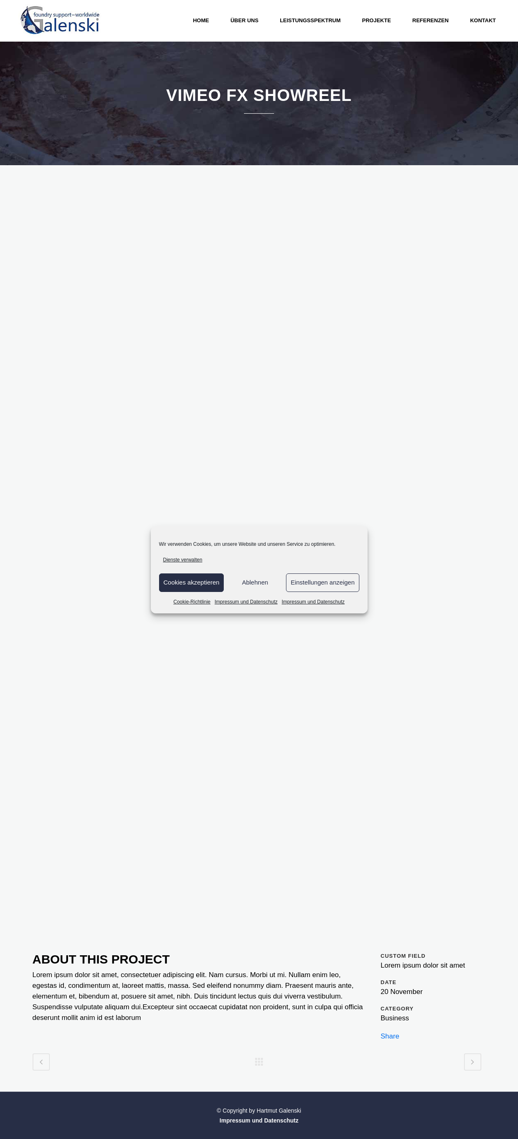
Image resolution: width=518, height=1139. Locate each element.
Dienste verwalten (182, 560)
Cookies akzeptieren (192, 582)
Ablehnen (255, 582)
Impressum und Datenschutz (246, 602)
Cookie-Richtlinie (192, 602)
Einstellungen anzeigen (322, 582)
